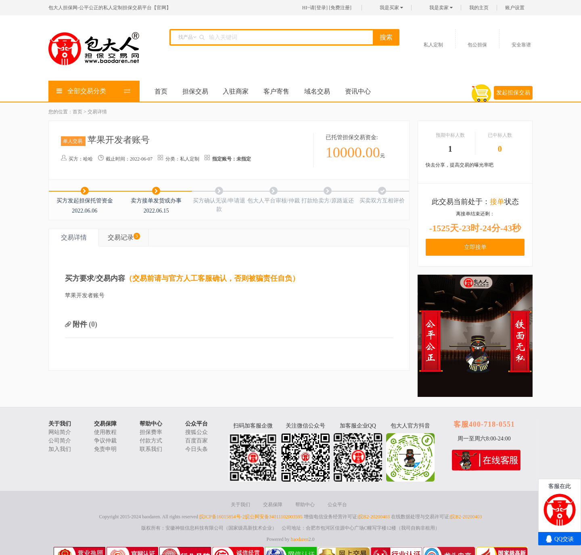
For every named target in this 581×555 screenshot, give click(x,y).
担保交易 (195, 91)
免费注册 (340, 7)
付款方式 (151, 441)
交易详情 (74, 237)
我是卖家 (441, 7)
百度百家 (196, 441)
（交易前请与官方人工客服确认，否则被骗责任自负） (212, 278)
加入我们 (59, 449)
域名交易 (317, 91)
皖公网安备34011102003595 (274, 517)
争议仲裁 (105, 441)
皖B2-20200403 (374, 517)
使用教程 (105, 432)
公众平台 (196, 424)
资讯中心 (358, 91)
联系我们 (151, 449)
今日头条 (196, 449)
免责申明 (105, 449)
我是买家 (391, 7)
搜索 (386, 37)
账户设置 (515, 7)
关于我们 (59, 424)
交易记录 (124, 237)
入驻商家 (236, 91)
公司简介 (59, 441)
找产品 (185, 37)
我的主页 (479, 7)
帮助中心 (151, 424)
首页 (161, 91)
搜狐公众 (196, 432)
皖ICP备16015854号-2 (222, 517)
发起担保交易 (513, 93)
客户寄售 (276, 91)
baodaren (300, 539)
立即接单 (475, 247)
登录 (321, 7)
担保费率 (151, 432)
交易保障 (105, 424)
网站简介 (59, 432)
